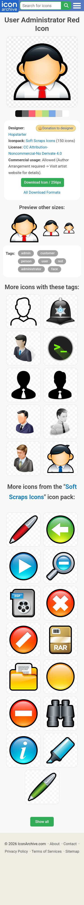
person (26, 261)
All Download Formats (42, 192)
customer (48, 253)
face (54, 269)
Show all (42, 822)
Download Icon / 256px (42, 182)
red (60, 261)
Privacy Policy (16, 851)
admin (26, 253)
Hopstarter (17, 134)
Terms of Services (47, 851)
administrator (31, 269)
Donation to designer (57, 128)
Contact (70, 843)
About (55, 843)
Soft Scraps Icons (40, 140)
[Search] (66, 5)
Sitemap (72, 851)
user (44, 261)
